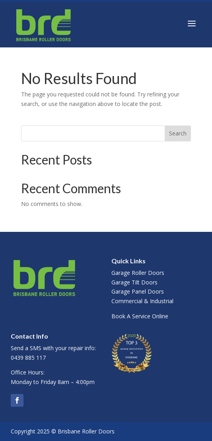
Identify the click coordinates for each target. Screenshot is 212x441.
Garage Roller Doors (137, 272)
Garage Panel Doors (137, 291)
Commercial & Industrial (142, 301)
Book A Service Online (139, 316)
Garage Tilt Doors (134, 282)
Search (178, 133)
